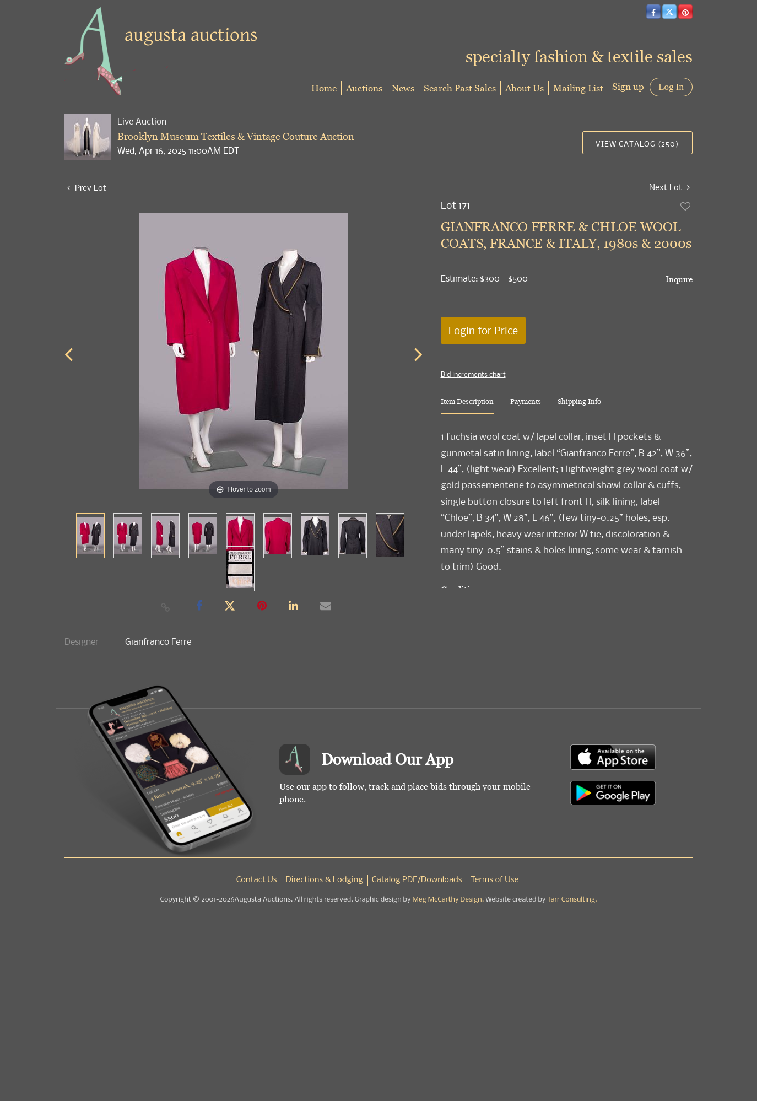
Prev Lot (86, 187)
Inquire (679, 279)
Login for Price (483, 330)
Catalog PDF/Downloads (417, 880)
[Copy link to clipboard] (165, 606)
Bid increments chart (473, 374)
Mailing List (578, 88)
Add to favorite (686, 206)
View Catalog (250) (637, 143)
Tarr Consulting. (572, 899)
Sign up (628, 86)
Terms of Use (495, 880)
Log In (671, 87)
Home (324, 88)
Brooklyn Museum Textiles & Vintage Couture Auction (235, 136)
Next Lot (669, 187)
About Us (524, 88)
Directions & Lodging (324, 880)
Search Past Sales (460, 88)
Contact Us (256, 880)
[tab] (467, 405)
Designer (81, 641)
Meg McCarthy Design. (448, 899)
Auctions (364, 88)
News (403, 88)
